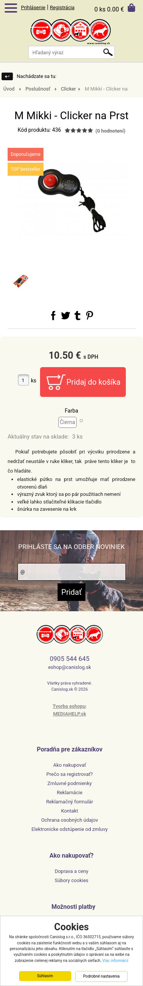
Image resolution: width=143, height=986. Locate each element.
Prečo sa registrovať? (70, 774)
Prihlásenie (33, 7)
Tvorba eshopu (69, 706)
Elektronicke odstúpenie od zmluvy (70, 829)
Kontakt (69, 811)
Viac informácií (115, 960)
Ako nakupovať (69, 765)
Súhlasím (45, 976)
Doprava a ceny (71, 871)
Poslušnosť (38, 89)
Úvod (8, 89)
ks (33, 380)
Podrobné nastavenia (101, 977)
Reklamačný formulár (69, 802)
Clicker (68, 89)
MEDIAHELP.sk (69, 714)
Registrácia (62, 7)
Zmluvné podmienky (69, 783)
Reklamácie (69, 792)
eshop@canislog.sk (69, 667)
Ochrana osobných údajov (69, 820)
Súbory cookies (71, 880)
